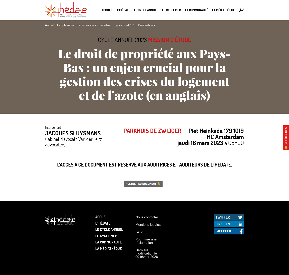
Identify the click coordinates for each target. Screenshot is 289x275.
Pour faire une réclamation (146, 241)
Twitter (223, 217)
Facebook (223, 231)
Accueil (107, 10)
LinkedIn (223, 224)
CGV (139, 232)
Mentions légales (148, 225)
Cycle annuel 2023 (122, 40)
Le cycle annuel (146, 10)
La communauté (196, 10)
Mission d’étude (169, 40)
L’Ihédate (123, 10)
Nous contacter (146, 217)
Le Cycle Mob (171, 10)
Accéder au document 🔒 (143, 184)
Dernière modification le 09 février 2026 (146, 253)
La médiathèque (223, 10)
